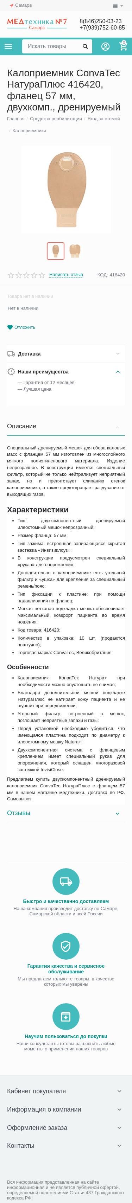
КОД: (103, 274)
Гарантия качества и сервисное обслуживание (66, 968)
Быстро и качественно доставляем (66, 901)
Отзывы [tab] (64, 813)
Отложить (21, 328)
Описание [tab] (64, 426)
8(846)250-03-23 (100, 21)
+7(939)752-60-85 (102, 28)
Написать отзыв (66, 274)
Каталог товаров (8, 46)
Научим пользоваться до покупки (66, 1036)
